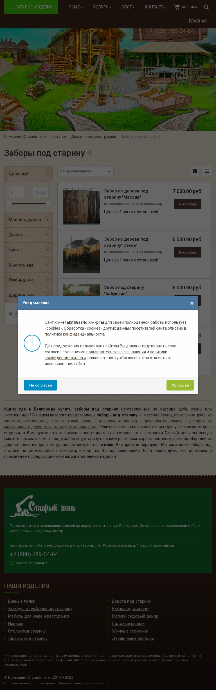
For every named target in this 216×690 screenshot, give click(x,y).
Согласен (180, 385)
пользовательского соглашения (116, 352)
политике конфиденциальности (74, 334)
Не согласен (40, 385)
